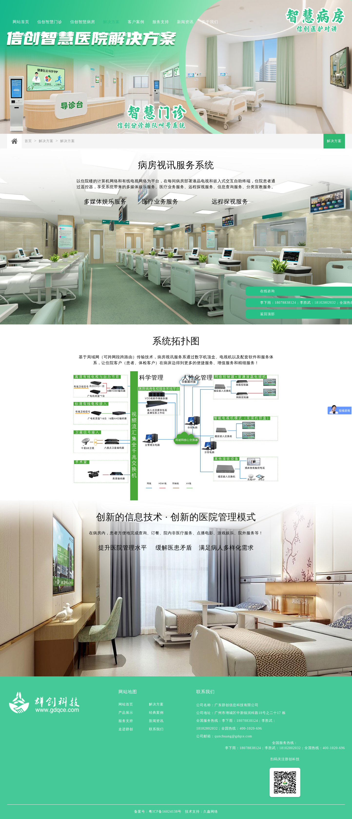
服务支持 (160, 22)
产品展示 (125, 712)
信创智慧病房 (82, 22)
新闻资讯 (185, 22)
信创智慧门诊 (49, 22)
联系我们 (156, 729)
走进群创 (125, 729)
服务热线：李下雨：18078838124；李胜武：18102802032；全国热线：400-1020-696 (91, 34)
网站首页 (21, 22)
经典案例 (156, 712)
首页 (28, 141)
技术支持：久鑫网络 (201, 811)
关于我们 (210, 22)
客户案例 (136, 22)
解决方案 (111, 22)
